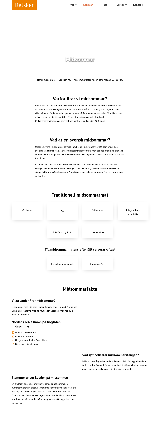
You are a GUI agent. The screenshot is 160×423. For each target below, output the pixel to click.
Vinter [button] (120, 4)
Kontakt (138, 4)
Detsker (24, 5)
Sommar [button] (88, 4)
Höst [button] (104, 4)
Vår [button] (72, 4)
